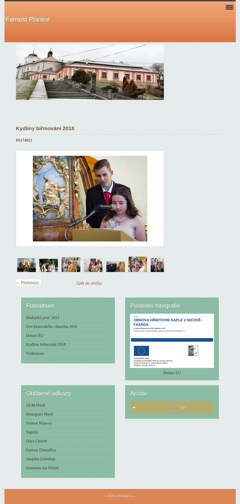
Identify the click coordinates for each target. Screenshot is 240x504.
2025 (183, 407)
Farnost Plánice (28, 19)
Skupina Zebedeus (40, 459)
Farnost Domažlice (41, 450)
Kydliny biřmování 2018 (45, 344)
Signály (32, 432)
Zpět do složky (89, 283)
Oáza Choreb (36, 441)
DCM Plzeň (35, 405)
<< (135, 409)
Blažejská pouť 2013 (42, 317)
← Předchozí (27, 283)
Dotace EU (35, 335)
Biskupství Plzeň (39, 414)
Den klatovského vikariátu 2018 (51, 326)
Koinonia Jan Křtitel (42, 468)
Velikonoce (35, 353)
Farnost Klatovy (39, 423)
